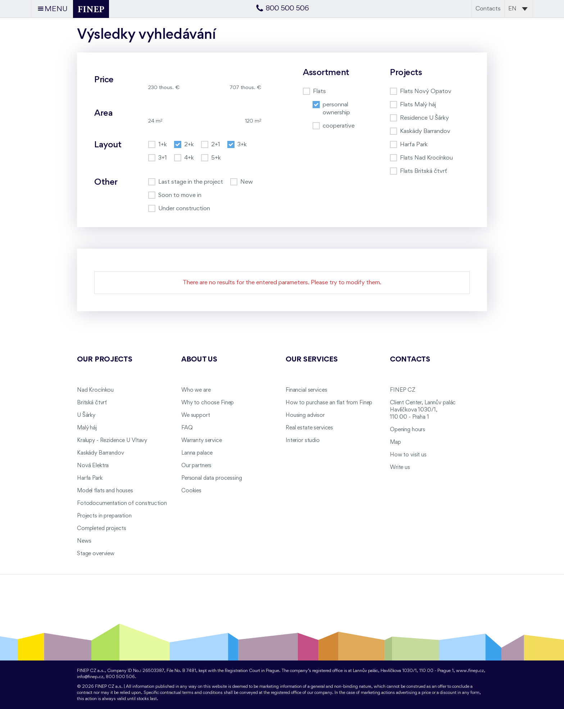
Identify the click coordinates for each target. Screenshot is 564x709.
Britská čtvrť (92, 402)
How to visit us (408, 454)
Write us (400, 467)
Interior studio (303, 440)
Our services (312, 359)
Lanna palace (197, 453)
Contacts (488, 8)
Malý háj (87, 428)
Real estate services (309, 428)
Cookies (191, 490)
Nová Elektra (93, 465)
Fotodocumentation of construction (122, 503)
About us (199, 359)
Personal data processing (211, 478)
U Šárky (86, 415)
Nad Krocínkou (95, 390)
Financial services (306, 390)
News (84, 541)
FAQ (187, 428)
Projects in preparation (104, 516)
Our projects (104, 359)
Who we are (196, 390)
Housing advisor (305, 415)
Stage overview (95, 553)
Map (395, 442)
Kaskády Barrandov (100, 453)
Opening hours (407, 429)
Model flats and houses (105, 490)
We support (195, 415)
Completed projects (101, 528)
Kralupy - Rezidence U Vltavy (112, 440)
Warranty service (201, 440)
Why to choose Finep (207, 402)
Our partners (196, 465)
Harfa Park (90, 478)
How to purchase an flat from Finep (329, 402)
